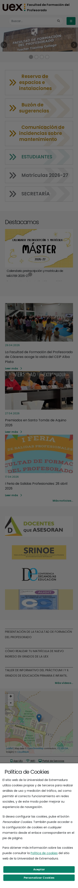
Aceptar (39, 869)
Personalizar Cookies (39, 878)
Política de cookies (44, 853)
